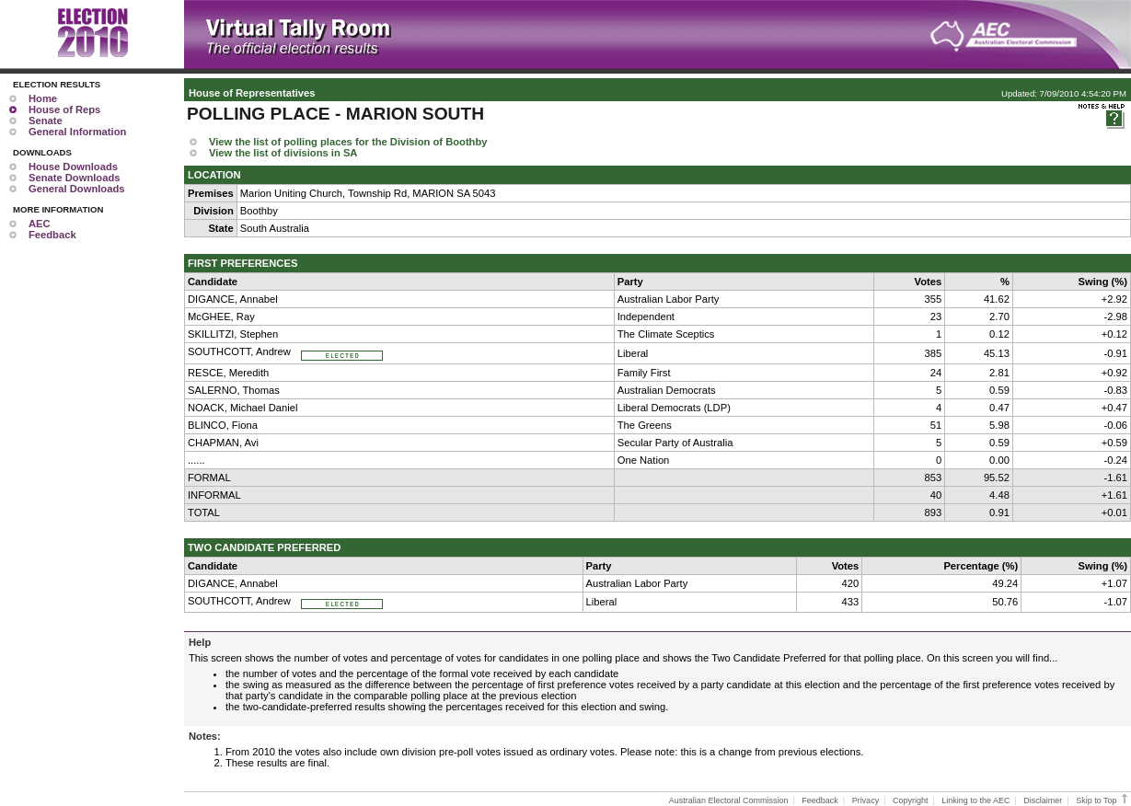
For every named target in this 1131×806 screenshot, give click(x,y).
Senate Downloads (74, 177)
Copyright (911, 800)
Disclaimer (1042, 800)
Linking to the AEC (975, 800)
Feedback (52, 234)
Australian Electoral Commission (729, 800)
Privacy (866, 800)
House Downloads (73, 166)
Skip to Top (1103, 800)
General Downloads (76, 188)
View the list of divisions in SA (283, 152)
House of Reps (64, 109)
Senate (46, 120)
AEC (40, 223)
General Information (77, 131)
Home (43, 98)
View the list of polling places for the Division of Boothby (348, 141)
